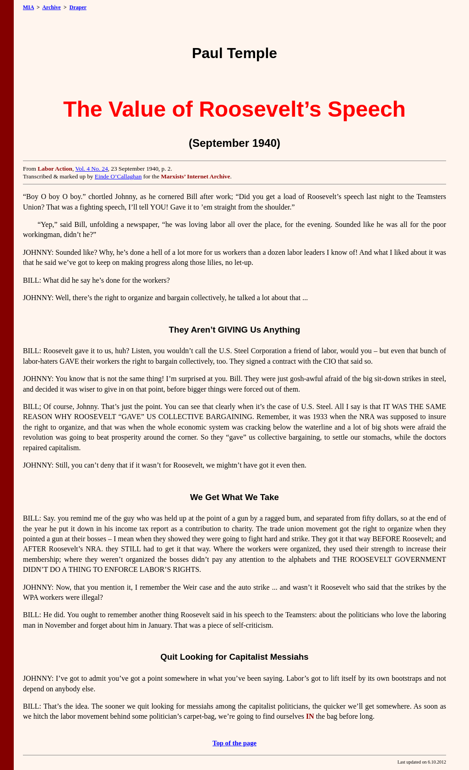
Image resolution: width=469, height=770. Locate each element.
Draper (77, 7)
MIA (28, 7)
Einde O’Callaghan (118, 176)
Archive (51, 7)
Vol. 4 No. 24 (91, 168)
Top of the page (234, 743)
